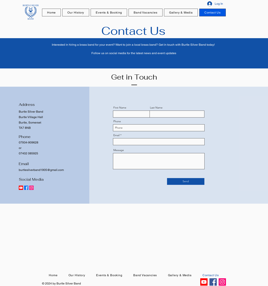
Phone (117, 121)
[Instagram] (31, 188)
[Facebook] (26, 188)
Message (118, 150)
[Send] (185, 181)
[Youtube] (21, 188)
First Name (119, 107)
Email (116, 135)
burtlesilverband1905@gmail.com (41, 170)
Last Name (156, 107)
